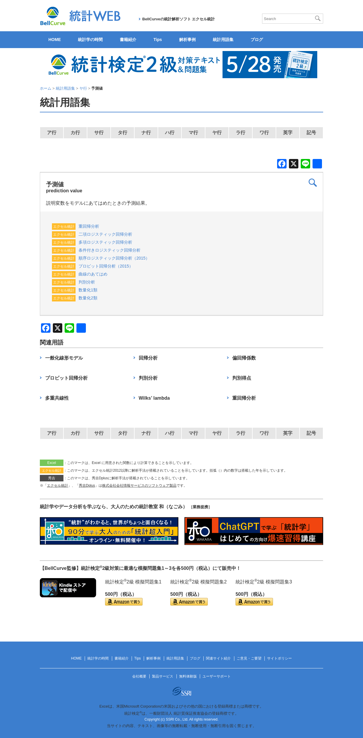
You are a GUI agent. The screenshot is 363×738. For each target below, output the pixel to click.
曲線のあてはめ (93, 274)
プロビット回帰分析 (66, 378)
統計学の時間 (90, 39)
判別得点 (241, 378)
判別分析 (87, 282)
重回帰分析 (89, 226)
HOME (54, 39)
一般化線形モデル (64, 357)
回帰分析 (148, 357)
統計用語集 (223, 39)
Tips (157, 39)
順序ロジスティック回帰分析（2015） (114, 258)
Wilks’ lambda (154, 398)
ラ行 (240, 132)
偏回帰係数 (244, 357)
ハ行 (169, 132)
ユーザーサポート (216, 676)
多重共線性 (57, 398)
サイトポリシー (279, 658)
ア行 (51, 132)
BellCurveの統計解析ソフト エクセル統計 (178, 19)
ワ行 (264, 132)
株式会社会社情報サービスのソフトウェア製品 (139, 485)
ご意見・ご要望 (249, 658)
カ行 (75, 132)
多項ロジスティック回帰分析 (105, 242)
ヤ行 (217, 132)
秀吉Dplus (87, 485)
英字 (287, 132)
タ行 (122, 132)
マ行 (193, 132)
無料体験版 (188, 676)
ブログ (257, 39)
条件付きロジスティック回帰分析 (109, 250)
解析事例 (187, 39)
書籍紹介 (128, 39)
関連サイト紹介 (218, 658)
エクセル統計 (57, 485)
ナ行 (146, 132)
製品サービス (162, 676)
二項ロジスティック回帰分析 (105, 234)
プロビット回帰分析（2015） (106, 266)
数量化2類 (88, 298)
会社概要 (139, 676)
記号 (311, 132)
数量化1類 (88, 290)
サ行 (99, 132)
